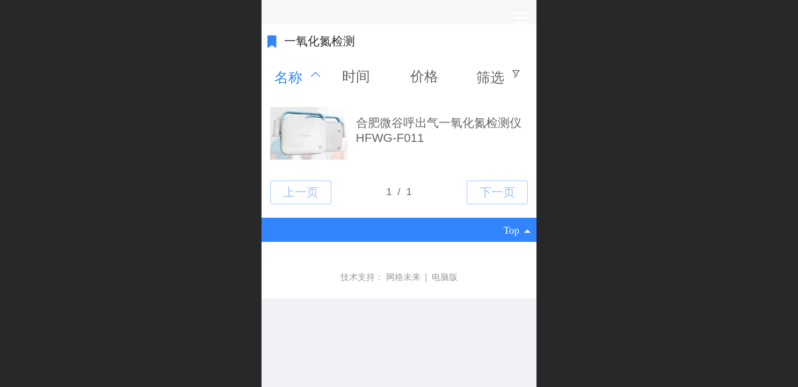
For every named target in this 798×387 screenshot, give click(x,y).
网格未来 (404, 277)
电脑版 (445, 277)
